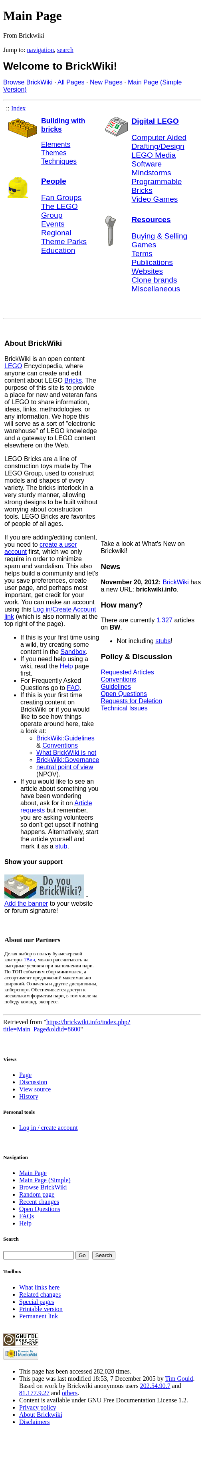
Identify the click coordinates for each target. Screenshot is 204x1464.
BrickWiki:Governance (67, 759)
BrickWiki (175, 582)
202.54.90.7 (155, 1385)
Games (144, 245)
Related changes (40, 1294)
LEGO (13, 366)
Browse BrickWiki (28, 82)
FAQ (73, 687)
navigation (40, 49)
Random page (36, 1194)
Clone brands (154, 280)
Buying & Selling (160, 236)
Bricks (73, 380)
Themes (54, 153)
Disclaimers (34, 1421)
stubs (162, 641)
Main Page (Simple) (45, 1180)
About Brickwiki (40, 1414)
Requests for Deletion (131, 701)
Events (53, 224)
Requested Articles (127, 672)
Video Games (155, 199)
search (65, 49)
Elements (55, 144)
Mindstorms (151, 172)
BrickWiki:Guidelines (65, 738)
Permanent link (38, 1316)
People (53, 181)
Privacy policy (37, 1407)
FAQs (26, 1216)
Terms (142, 253)
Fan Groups (61, 197)
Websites (147, 271)
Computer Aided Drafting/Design (159, 141)
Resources (151, 219)
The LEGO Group (59, 210)
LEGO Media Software (154, 159)
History (28, 1096)
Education (58, 250)
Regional (56, 233)
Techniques (59, 161)
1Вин (29, 960)
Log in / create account (48, 1127)
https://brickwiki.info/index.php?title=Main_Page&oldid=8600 (66, 1026)
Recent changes (39, 1201)
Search (11, 1239)
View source (35, 1089)
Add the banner (26, 903)
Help (66, 666)
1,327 (164, 620)
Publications (152, 262)
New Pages (106, 82)
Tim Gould (179, 1378)
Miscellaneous (156, 289)
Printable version (41, 1309)
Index (18, 108)
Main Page (33, 1172)
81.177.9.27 (34, 1393)
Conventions (60, 745)
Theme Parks (64, 241)
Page (25, 1074)
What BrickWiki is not (66, 752)
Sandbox (73, 651)
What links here (39, 1287)
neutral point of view (64, 767)
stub (61, 846)
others (69, 1393)
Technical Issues (124, 708)
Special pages (36, 1301)
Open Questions (124, 693)
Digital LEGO (155, 121)
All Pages (71, 82)
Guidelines (116, 686)
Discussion (33, 1082)
